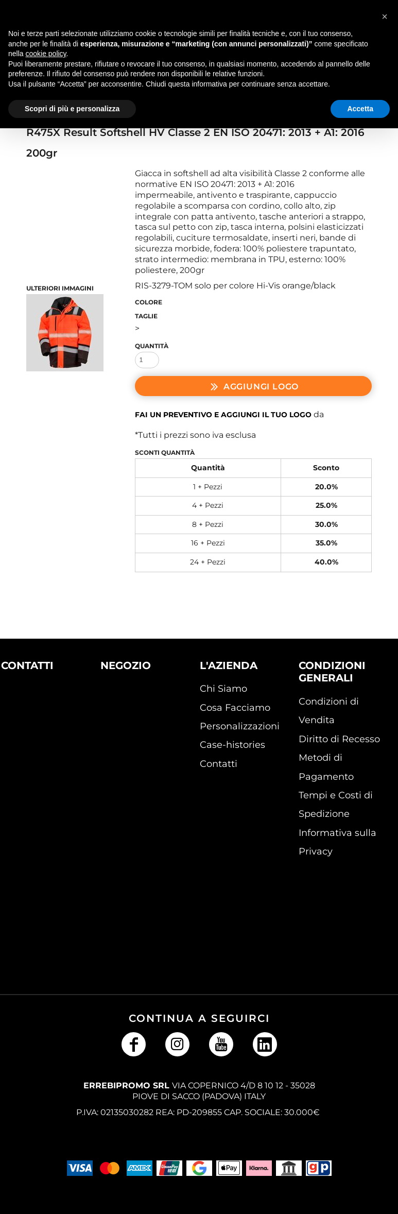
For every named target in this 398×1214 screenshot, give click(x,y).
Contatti (218, 764)
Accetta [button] (360, 109)
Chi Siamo (223, 688)
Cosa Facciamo (235, 707)
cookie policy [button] (45, 53)
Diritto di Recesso (339, 739)
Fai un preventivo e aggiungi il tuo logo (223, 414)
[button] (33, 717)
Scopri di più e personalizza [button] (72, 109)
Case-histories (232, 744)
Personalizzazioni (240, 726)
